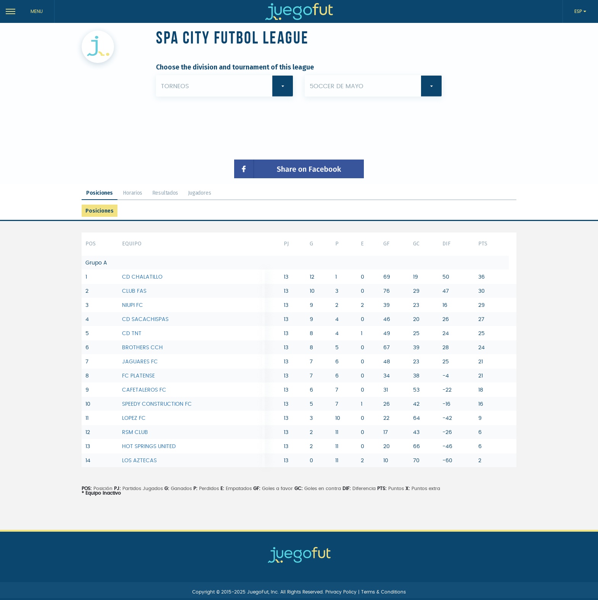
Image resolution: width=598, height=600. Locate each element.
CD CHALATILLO (142, 277)
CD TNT (131, 333)
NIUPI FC (132, 305)
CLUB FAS (134, 291)
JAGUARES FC (140, 362)
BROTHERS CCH (142, 347)
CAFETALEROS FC (144, 390)
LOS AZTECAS (139, 460)
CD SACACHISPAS (145, 319)
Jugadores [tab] (199, 193)
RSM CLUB (135, 432)
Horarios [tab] (132, 193)
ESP (579, 11)
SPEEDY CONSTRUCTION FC (157, 404)
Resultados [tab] (165, 193)
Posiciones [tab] (99, 193)
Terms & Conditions (383, 592)
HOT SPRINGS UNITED (149, 446)
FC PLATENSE (138, 376)
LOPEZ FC (134, 418)
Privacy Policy (341, 592)
